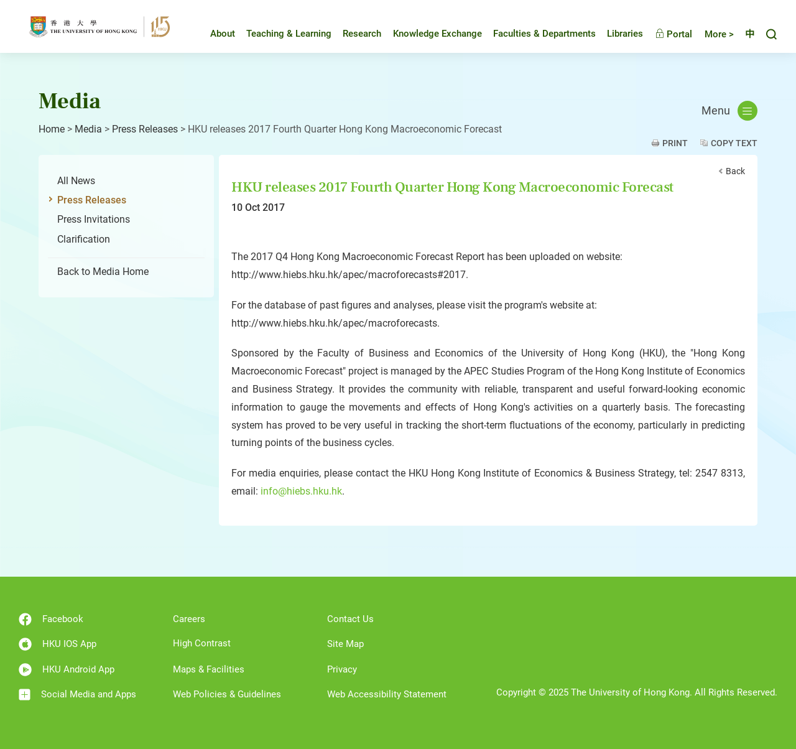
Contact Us (350, 619)
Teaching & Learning (279, 33)
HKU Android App (66, 669)
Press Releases (145, 129)
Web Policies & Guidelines (227, 694)
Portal (664, 34)
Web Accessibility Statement (387, 694)
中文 (745, 34)
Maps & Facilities (208, 669)
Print (675, 143)
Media (88, 129)
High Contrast (202, 643)
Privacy (342, 669)
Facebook (51, 619)
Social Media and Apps (77, 694)
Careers (189, 619)
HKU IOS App (57, 644)
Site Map (345, 643)
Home (52, 129)
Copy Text (734, 143)
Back (735, 171)
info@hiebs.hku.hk (301, 491)
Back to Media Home (103, 271)
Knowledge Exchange (428, 33)
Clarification (83, 239)
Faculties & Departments (535, 33)
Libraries (616, 33)
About (213, 33)
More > (709, 34)
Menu (729, 111)
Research (352, 33)
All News (76, 181)
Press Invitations (93, 219)
